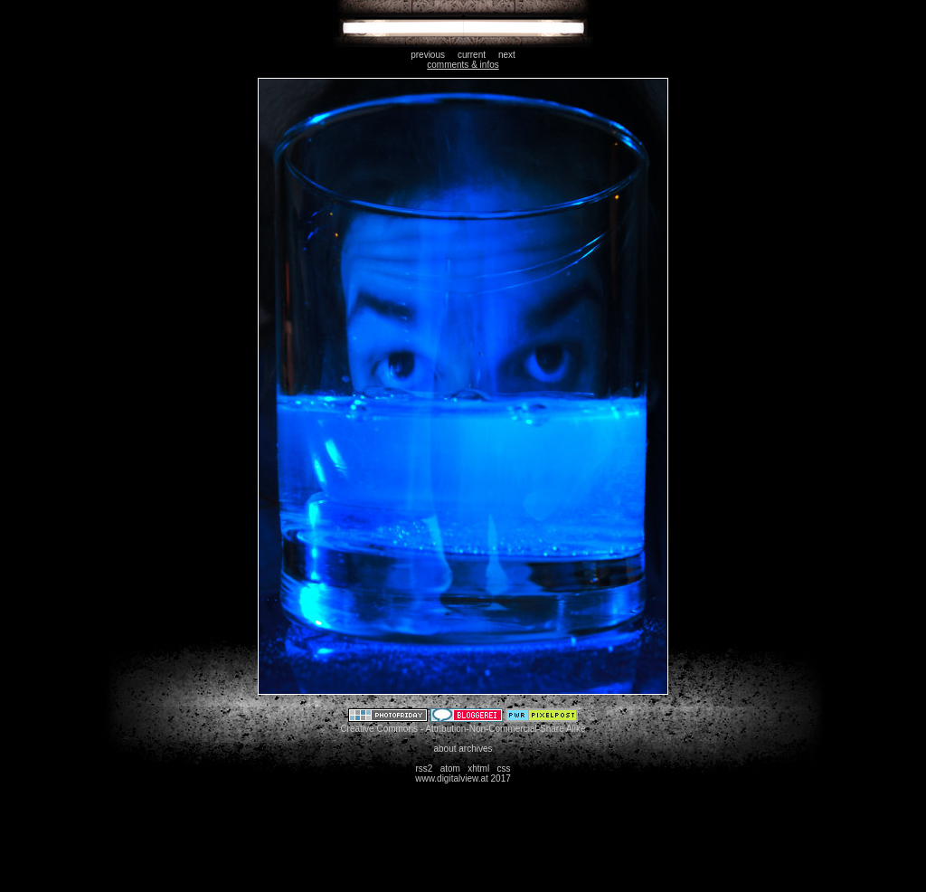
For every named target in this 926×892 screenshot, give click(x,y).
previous (428, 55)
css (504, 768)
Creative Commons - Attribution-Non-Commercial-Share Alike (462, 729)
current (472, 55)
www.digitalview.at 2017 (463, 778)
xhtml (478, 768)
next (506, 55)
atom (450, 768)
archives (475, 749)
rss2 (423, 768)
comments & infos (462, 65)
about (444, 749)
